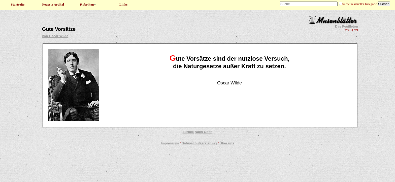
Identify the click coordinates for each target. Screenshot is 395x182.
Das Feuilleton (346, 26)
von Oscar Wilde (55, 36)
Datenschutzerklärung (199, 143)
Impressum (170, 143)
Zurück (188, 132)
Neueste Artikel (53, 4)
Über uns (227, 143)
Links (123, 4)
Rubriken (88, 4)
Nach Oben (203, 132)
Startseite (17, 4)
